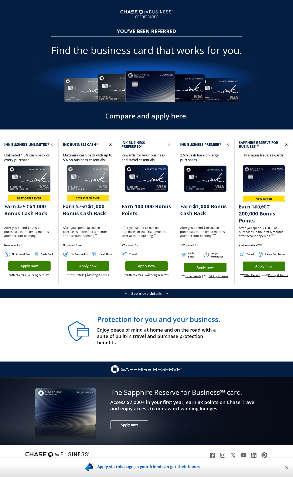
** (96, 235)
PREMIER (212, 144)
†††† (200, 244)
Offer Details (18, 275)
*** (155, 235)
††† (140, 244)
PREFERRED (132, 146)
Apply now (36, 267)
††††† (259, 245)
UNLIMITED (39, 144)
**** (214, 235)
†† (80, 244)
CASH (92, 144)
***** (273, 235)
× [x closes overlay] (287, 467)
